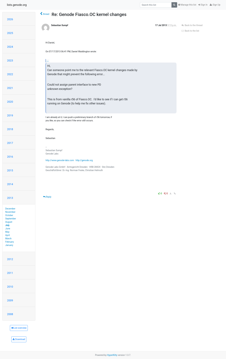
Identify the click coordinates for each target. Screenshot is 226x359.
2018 (10, 129)
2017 (10, 143)
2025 (10, 33)
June (7, 228)
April (7, 235)
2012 (10, 259)
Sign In (203, 4)
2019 (10, 115)
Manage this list (187, 4)
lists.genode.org (17, 4)
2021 (10, 88)
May (7, 232)
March (8, 238)
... (47, 60)
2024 (10, 46)
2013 (10, 197)
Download (19, 339)
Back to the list (190, 31)
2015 (10, 170)
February (9, 242)
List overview (19, 328)
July (7, 225)
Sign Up (215, 4)
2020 (10, 101)
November (10, 212)
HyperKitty (112, 355)
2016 (10, 156)
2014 (10, 184)
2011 (10, 273)
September (10, 218)
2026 (10, 19)
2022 (10, 74)
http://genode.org (84, 160)
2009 (10, 300)
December (10, 208)
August (8, 222)
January (9, 245)
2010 (10, 286)
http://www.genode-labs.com (60, 160)
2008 (10, 314)
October (9, 215)
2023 (10, 60)
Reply (47, 197)
